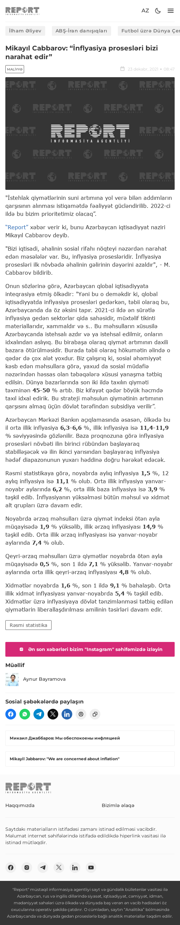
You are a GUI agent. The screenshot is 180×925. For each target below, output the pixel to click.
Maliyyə (14, 69)
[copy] (95, 714)
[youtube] (91, 867)
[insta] (26, 867)
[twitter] (53, 714)
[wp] (24, 714)
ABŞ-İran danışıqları (81, 31)
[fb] (10, 714)
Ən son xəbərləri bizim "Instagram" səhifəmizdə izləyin (90, 649)
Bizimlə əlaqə (118, 805)
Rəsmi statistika (28, 625)
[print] (81, 714)
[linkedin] (67, 714)
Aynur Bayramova (35, 679)
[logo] (22, 11)
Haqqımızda (19, 805)
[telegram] (38, 714)
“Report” (16, 227)
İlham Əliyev (25, 31)
